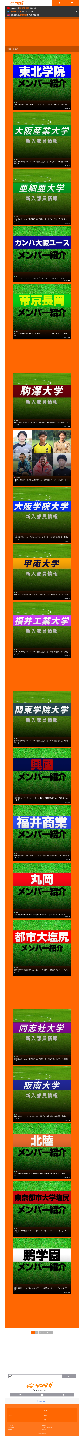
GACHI (45, 1410)
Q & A (10, 1420)
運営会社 (44, 1429)
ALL (10, 1410)
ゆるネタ (46, 1415)
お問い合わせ (11, 1427)
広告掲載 (44, 1425)
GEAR (10, 1415)
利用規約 (10, 1429)
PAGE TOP (42, 1401)
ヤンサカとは (11, 1425)
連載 (45, 1420)
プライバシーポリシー (47, 1427)
